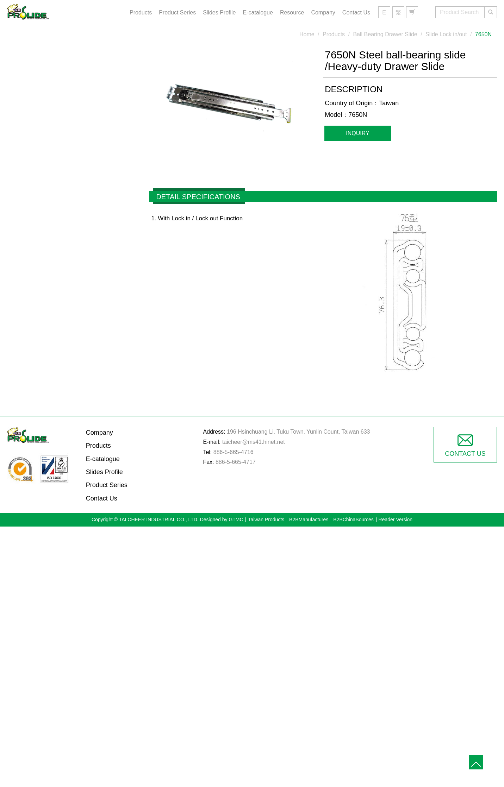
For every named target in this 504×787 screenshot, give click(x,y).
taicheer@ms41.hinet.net (253, 442)
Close (252, 531)
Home (307, 34)
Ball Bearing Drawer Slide (64, 76)
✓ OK (350, 782)
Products (141, 12)
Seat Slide (42, 200)
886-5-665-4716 (233, 452)
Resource (292, 12)
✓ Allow (252, 552)
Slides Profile (219, 12)
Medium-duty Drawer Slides (67, 118)
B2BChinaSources (353, 519)
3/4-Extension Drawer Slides (68, 159)
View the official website (269, 623)
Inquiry (357, 133)
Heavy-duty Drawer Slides (64, 138)
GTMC (236, 519)
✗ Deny (252, 562)
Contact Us (356, 12)
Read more (221, 623)
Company (323, 12)
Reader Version (396, 519)
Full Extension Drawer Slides (68, 179)
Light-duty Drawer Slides (62, 97)
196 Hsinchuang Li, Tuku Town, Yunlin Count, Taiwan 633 (298, 432)
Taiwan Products (266, 519)
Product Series (177, 12)
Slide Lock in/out (446, 34)
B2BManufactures (308, 519)
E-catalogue (258, 12)
